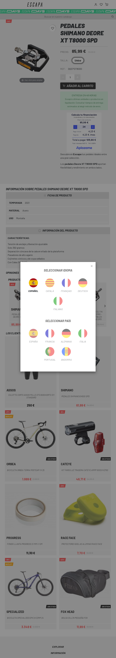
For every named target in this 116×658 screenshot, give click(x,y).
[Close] (91, 266)
